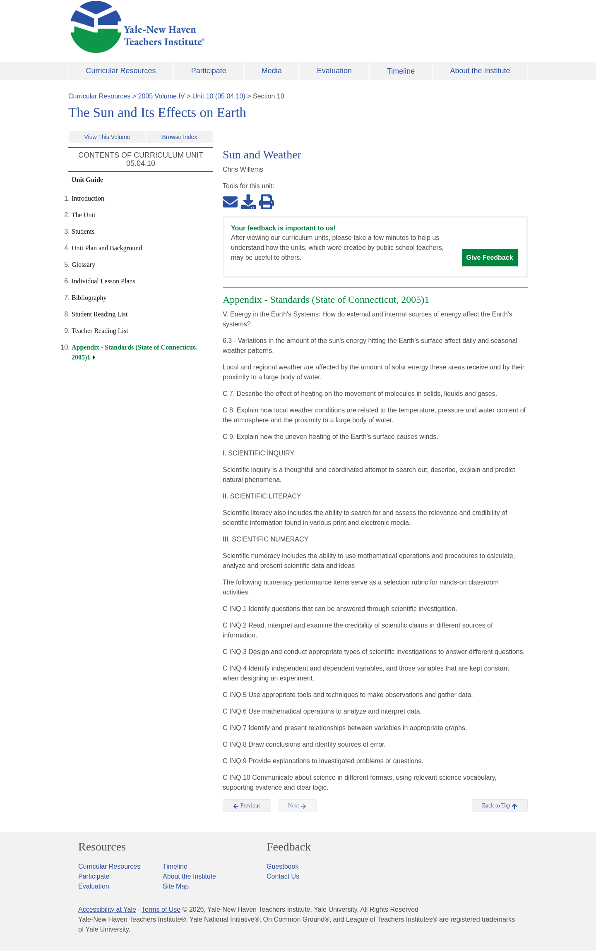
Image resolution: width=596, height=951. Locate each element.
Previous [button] (247, 805)
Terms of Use (161, 909)
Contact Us (283, 876)
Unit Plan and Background (107, 248)
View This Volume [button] (107, 137)
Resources (102, 847)
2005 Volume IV (161, 96)
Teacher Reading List (100, 330)
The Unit (83, 214)
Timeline (401, 71)
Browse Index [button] (179, 137)
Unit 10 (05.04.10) (218, 96)
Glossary (83, 264)
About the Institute (480, 71)
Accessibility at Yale (107, 909)
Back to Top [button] (499, 805)
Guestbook (282, 866)
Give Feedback (489, 257)
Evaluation (334, 71)
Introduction (88, 198)
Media (272, 71)
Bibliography (89, 297)
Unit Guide (87, 179)
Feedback (289, 847)
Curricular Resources (121, 71)
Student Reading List (99, 314)
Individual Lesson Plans (103, 281)
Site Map (176, 886)
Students (83, 231)
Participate (208, 71)
